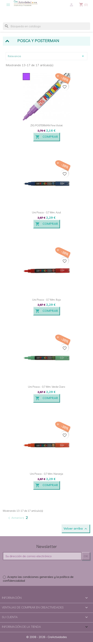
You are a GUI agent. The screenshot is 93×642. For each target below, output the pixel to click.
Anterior (15, 518)
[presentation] (32, 567)
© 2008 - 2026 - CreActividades (46, 637)
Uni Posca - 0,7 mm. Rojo (46, 299)
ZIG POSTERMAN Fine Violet (46, 125)
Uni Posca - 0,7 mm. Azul (46, 212)
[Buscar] (46, 26)
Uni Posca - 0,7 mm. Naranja (46, 473)
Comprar (46, 137)
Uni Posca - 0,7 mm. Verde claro (46, 386)
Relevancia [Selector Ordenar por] (46, 56)
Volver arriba (76, 528)
